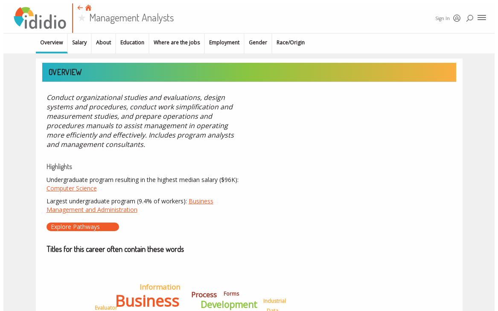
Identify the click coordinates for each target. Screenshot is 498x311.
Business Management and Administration (130, 205)
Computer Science (72, 188)
